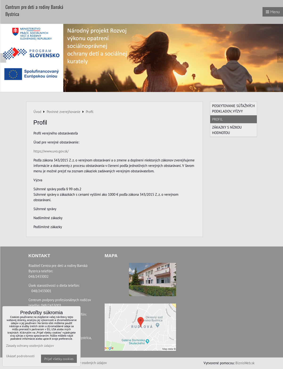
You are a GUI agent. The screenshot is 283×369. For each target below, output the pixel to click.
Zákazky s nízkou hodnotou (227, 130)
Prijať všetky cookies (59, 358)
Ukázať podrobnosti (20, 356)
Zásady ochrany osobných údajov (82, 362)
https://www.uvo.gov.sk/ (51, 151)
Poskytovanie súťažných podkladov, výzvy (233, 108)
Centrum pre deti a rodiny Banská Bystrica (34, 10)
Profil (217, 119)
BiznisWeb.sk (244, 362)
